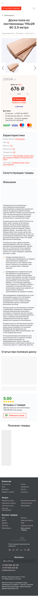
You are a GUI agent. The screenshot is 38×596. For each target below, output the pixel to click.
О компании (6, 484)
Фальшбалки (25, 506)
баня (15, 156)
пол (31, 157)
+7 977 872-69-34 (10, 568)
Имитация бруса (27, 520)
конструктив (25, 157)
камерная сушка (18, 162)
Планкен (5, 525)
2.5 (11, 146)
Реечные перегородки (6, 509)
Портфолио (25, 487)
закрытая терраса (13, 157)
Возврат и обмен (8, 492)
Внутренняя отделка (28, 500)
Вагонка (24, 518)
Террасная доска (27, 525)
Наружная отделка (9, 503)
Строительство (26, 503)
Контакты (24, 492)
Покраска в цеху (8, 500)
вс (8, 142)
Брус (3, 518)
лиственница (20, 139)
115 (14, 149)
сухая (27, 162)
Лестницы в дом (8, 506)
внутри (26, 156)
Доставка (20, 106)
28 (14, 152)
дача (31, 156)
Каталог (12, 8)
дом (4, 157)
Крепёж (5, 523)
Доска (4, 520)
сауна (5, 159)
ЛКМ (22, 523)
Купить (19, 102)
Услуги (23, 484)
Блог (3, 487)
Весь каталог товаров (25, 529)
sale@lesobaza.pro (8, 570)
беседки (20, 156)
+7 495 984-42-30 (10, 565)
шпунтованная (8, 164)
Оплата (23, 489)
